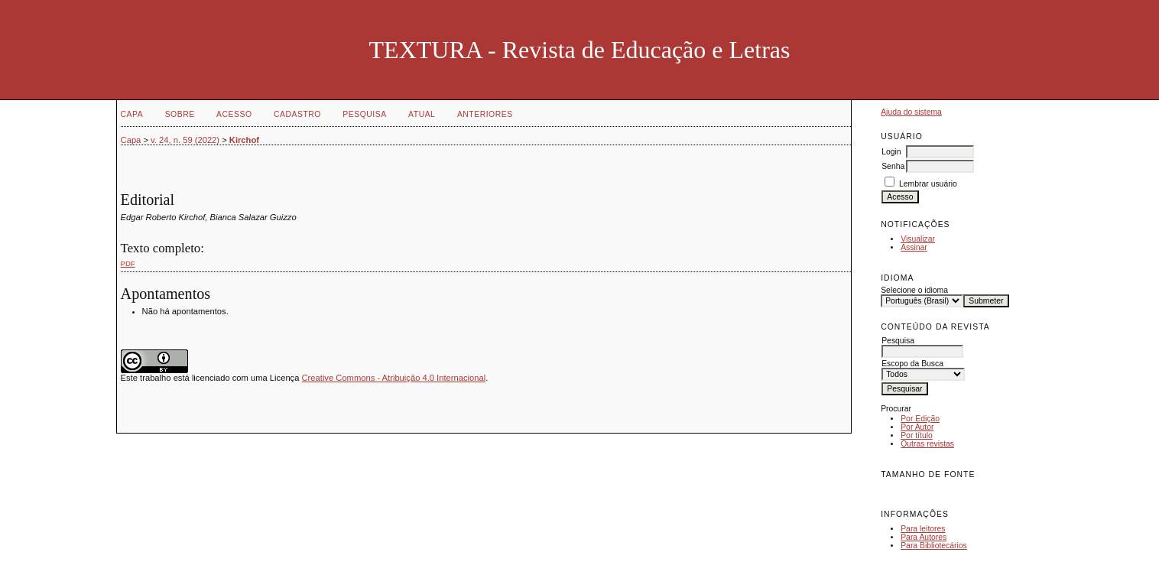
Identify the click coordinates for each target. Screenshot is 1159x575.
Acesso (234, 114)
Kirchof (244, 140)
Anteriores (485, 114)
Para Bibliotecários (934, 545)
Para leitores (923, 529)
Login (891, 152)
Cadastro (297, 114)
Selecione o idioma (914, 290)
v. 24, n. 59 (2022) (185, 140)
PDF (128, 263)
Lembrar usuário (928, 184)
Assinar (914, 247)
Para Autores (923, 537)
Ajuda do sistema (911, 112)
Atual (421, 114)
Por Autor (917, 427)
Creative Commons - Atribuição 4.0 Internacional (394, 377)
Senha (892, 166)
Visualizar (918, 239)
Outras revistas (927, 444)
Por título (917, 435)
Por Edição (920, 418)
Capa (132, 114)
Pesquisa (364, 114)
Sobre (180, 114)
